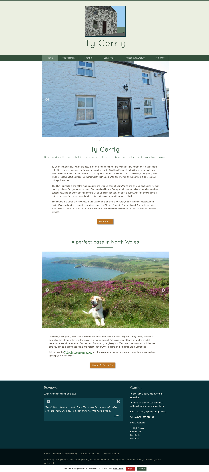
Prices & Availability (135, 58)
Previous (46, 99)
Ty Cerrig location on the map (78, 352)
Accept (142, 468)
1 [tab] (99, 140)
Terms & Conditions (90, 454)
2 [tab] (103, 140)
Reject (130, 468)
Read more (118, 468)
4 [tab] (111, 140)
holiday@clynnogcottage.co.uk (151, 412)
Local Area (109, 58)
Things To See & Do (102, 365)
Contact (160, 58)
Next (165, 99)
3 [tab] (107, 140)
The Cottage (69, 58)
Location (89, 58)
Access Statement (111, 454)
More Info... (105, 221)
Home (50, 58)
